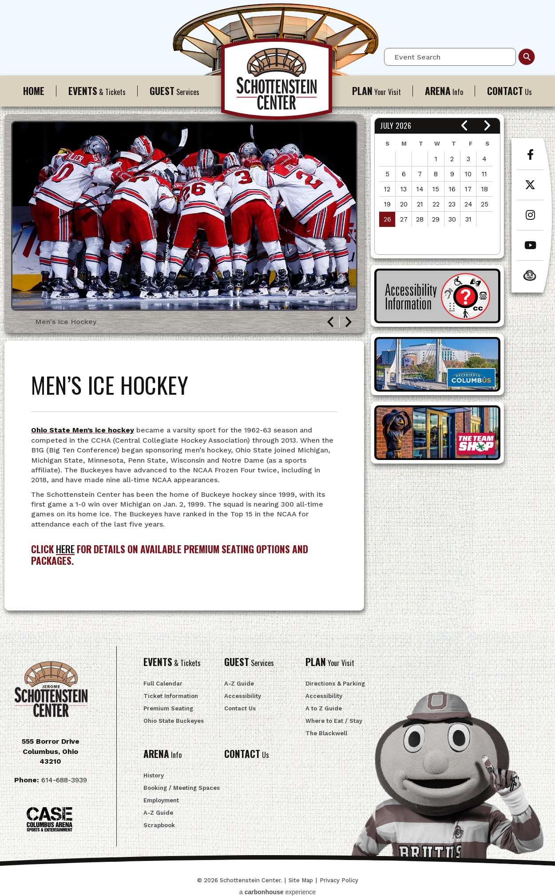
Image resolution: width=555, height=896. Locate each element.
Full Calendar (162, 683)
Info (444, 91)
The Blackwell (326, 733)
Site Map (301, 880)
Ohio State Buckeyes (173, 721)
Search (526, 56)
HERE (65, 549)
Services (174, 91)
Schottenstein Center (277, 83)
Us (509, 91)
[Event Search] (450, 57)
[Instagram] (530, 219)
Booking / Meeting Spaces (181, 788)
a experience (277, 892)
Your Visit (376, 91)
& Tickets (97, 91)
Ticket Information (170, 696)
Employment (161, 800)
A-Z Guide (239, 683)
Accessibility (242, 696)
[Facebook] (530, 159)
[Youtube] (530, 250)
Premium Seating (168, 708)
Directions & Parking (335, 683)
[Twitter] (530, 189)
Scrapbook (159, 825)
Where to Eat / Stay (333, 721)
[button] (465, 126)
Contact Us (240, 708)
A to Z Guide (323, 708)
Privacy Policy (339, 880)
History (153, 775)
